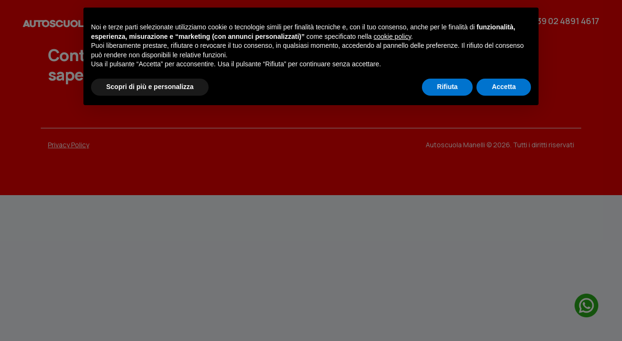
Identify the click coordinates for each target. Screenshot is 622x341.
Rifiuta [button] (447, 86)
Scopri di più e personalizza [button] (149, 86)
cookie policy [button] (392, 36)
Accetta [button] (504, 86)
